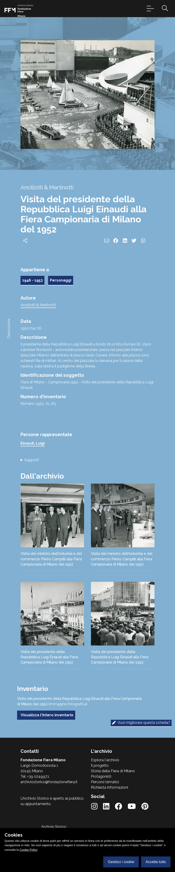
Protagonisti (101, 776)
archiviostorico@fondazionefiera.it (49, 782)
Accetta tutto (156, 862)
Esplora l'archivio (105, 760)
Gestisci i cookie (121, 862)
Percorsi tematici (105, 782)
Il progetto (100, 765)
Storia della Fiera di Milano (113, 771)
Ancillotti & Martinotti (38, 305)
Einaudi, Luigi (33, 443)
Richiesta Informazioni (109, 787)
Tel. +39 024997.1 (35, 776)
